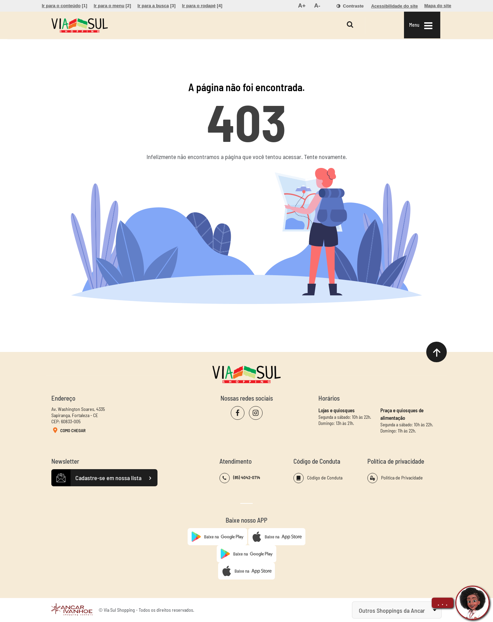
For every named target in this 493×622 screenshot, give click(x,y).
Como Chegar (68, 431)
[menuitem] (64, 6)
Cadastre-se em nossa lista (104, 478)
